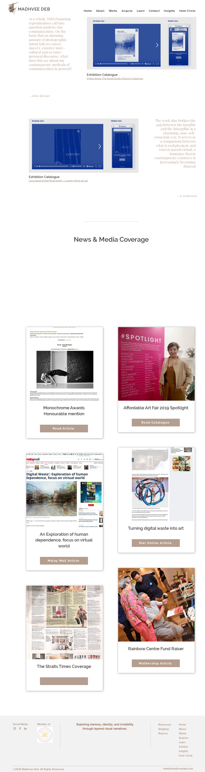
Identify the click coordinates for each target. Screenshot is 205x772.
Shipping (163, 728)
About (182, 728)
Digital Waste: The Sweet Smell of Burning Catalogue (115, 78)
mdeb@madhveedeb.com (178, 768)
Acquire (183, 737)
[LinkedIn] (25, 728)
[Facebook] (20, 728)
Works (182, 733)
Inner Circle (186, 755)
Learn (182, 742)
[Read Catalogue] (156, 422)
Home (182, 724)
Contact (183, 746)
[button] (140, 11)
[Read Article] (64, 428)
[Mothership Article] (156, 663)
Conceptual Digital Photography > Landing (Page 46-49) (58, 180)
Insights (183, 751)
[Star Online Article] (156, 543)
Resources (164, 724)
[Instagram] (14, 728)
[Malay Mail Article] (64, 561)
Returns (163, 733)
